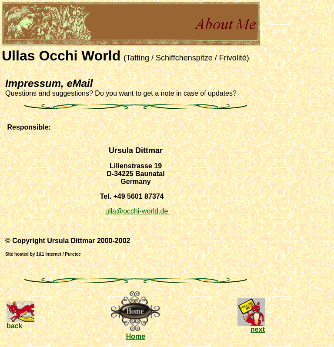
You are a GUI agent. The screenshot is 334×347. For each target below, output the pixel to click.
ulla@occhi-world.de (137, 211)
